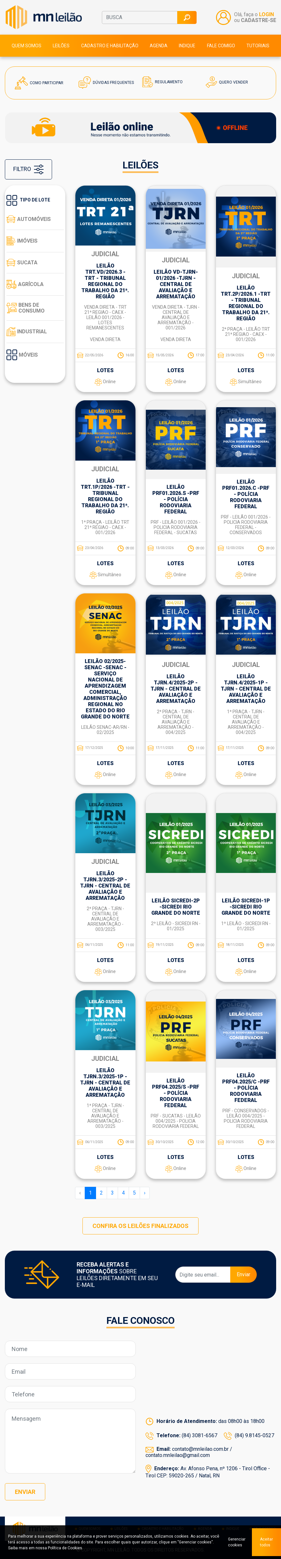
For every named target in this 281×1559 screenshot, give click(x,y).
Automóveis (28, 219)
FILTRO (28, 169)
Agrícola (25, 284)
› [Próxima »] (145, 1193)
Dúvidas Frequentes (106, 82)
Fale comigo (221, 45)
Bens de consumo (25, 308)
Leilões (61, 45)
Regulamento (162, 82)
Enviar (243, 1274)
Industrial (26, 331)
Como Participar (39, 83)
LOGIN (266, 14)
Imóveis (22, 241)
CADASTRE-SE (258, 20)
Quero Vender (227, 82)
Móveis (22, 355)
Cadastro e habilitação (109, 45)
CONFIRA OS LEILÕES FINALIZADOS (140, 1225)
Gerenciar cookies (236, 1542)
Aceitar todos (266, 1542)
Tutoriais (257, 45)
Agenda (159, 45)
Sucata (22, 263)
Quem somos (26, 45)
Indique (187, 45)
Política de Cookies (65, 1548)
